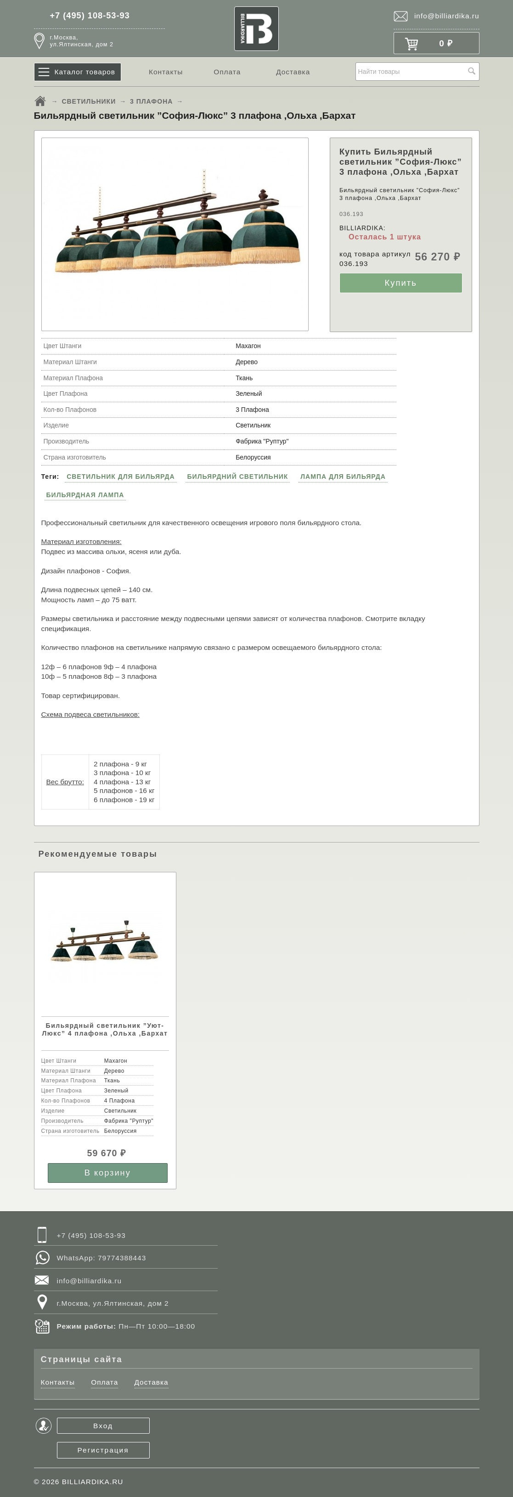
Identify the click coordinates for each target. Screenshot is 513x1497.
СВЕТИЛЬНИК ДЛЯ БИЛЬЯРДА (121, 476)
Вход (103, 1426)
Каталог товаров (85, 72)
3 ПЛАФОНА (151, 101)
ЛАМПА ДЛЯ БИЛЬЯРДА (343, 476)
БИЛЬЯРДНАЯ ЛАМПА (85, 495)
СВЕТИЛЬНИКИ (89, 101)
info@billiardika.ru (446, 16)
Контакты (166, 72)
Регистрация (103, 1450)
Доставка (293, 72)
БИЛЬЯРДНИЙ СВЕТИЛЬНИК (237, 476)
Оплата (227, 72)
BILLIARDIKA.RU (93, 1482)
